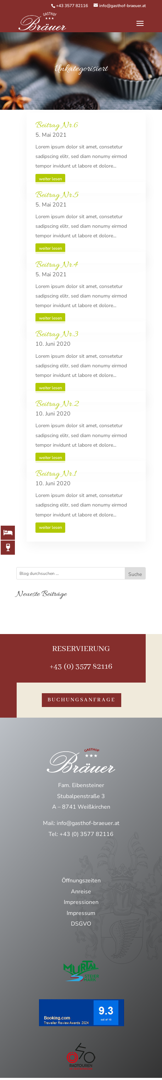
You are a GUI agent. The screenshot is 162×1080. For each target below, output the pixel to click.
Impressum (81, 913)
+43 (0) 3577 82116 (81, 667)
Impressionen (81, 902)
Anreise (81, 891)
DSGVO (81, 924)
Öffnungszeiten (81, 880)
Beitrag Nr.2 (57, 404)
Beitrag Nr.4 (56, 265)
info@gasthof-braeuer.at (88, 823)
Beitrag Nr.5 (56, 195)
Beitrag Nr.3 (56, 334)
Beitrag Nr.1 (55, 474)
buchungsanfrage (82, 700)
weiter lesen (50, 179)
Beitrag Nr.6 (56, 125)
